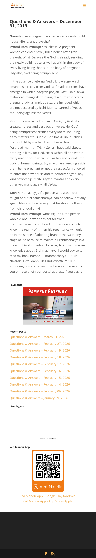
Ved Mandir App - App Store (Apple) (48, 501)
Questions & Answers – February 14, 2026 (40, 384)
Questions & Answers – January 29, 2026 (39, 398)
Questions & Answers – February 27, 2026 (40, 343)
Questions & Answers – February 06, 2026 (40, 391)
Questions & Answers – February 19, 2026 (40, 350)
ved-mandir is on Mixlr (48, 439)
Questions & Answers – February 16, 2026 (40, 371)
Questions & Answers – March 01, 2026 (38, 337)
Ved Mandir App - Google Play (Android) (48, 496)
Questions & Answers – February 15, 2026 (40, 377)
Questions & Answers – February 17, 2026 (40, 364)
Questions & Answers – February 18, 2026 (40, 357)
